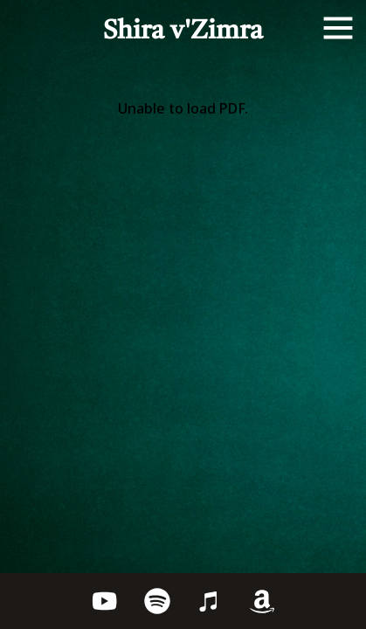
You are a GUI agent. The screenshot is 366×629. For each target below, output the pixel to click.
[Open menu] (338, 28)
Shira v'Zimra (183, 31)
